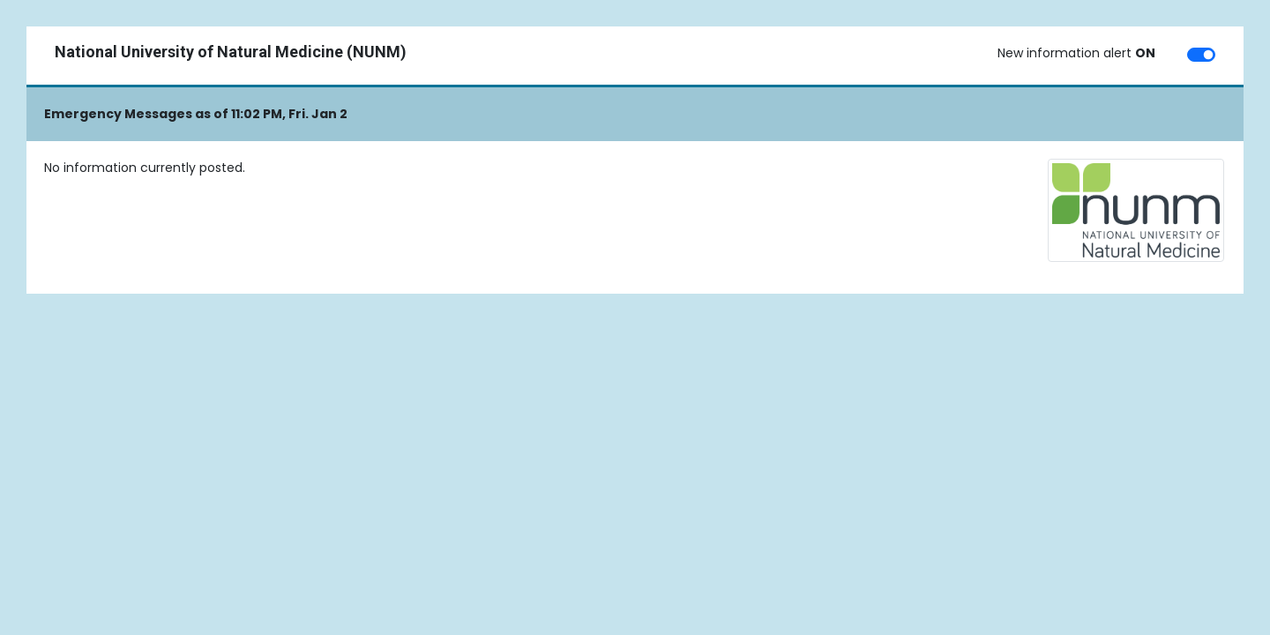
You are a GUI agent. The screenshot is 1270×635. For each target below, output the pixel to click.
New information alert (1076, 53)
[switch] (1201, 55)
